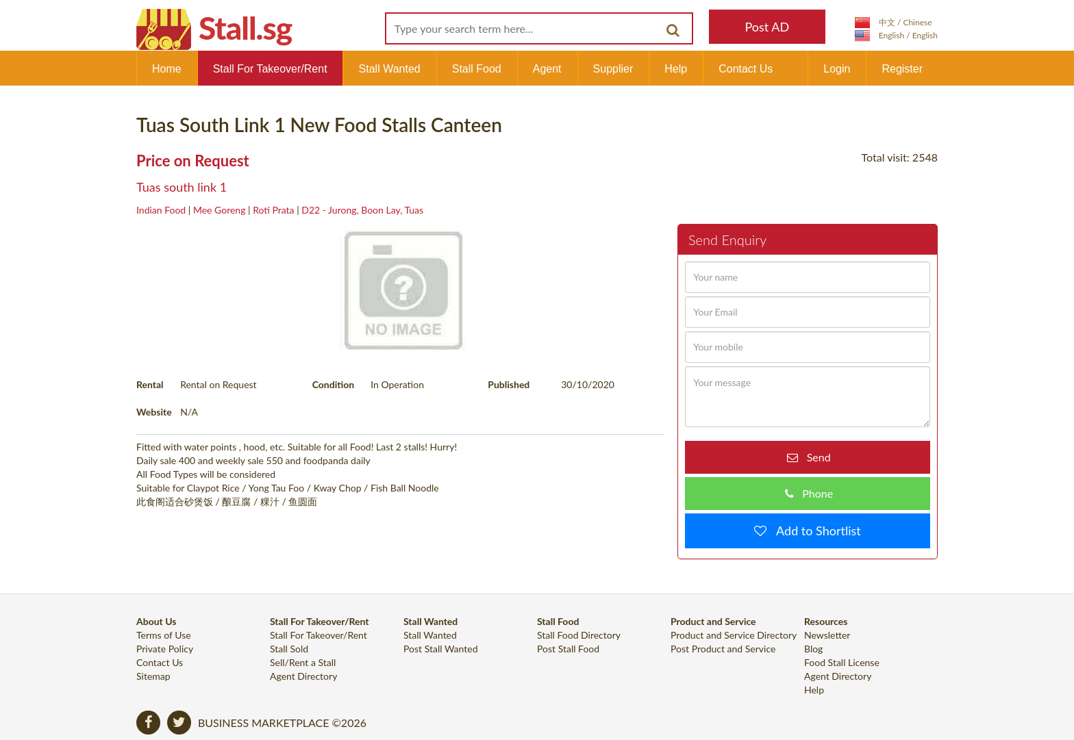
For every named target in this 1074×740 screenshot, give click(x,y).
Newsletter (827, 635)
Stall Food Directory (579, 635)
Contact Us (746, 69)
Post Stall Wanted (440, 648)
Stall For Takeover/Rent (270, 69)
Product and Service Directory (734, 635)
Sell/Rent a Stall (303, 662)
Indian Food (161, 210)
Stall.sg (245, 28)
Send (814, 456)
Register (902, 69)
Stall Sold (289, 648)
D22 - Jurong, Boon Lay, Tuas (362, 210)
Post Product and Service (723, 648)
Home (167, 69)
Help (675, 69)
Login (836, 69)
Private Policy (164, 648)
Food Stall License (841, 662)
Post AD (767, 26)
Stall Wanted (390, 69)
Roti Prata (273, 210)
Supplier (613, 69)
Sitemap (153, 676)
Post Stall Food (568, 648)
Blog (813, 648)
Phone (813, 493)
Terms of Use (163, 635)
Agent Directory (303, 676)
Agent (547, 69)
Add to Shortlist (813, 530)
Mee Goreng (219, 210)
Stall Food (476, 69)
